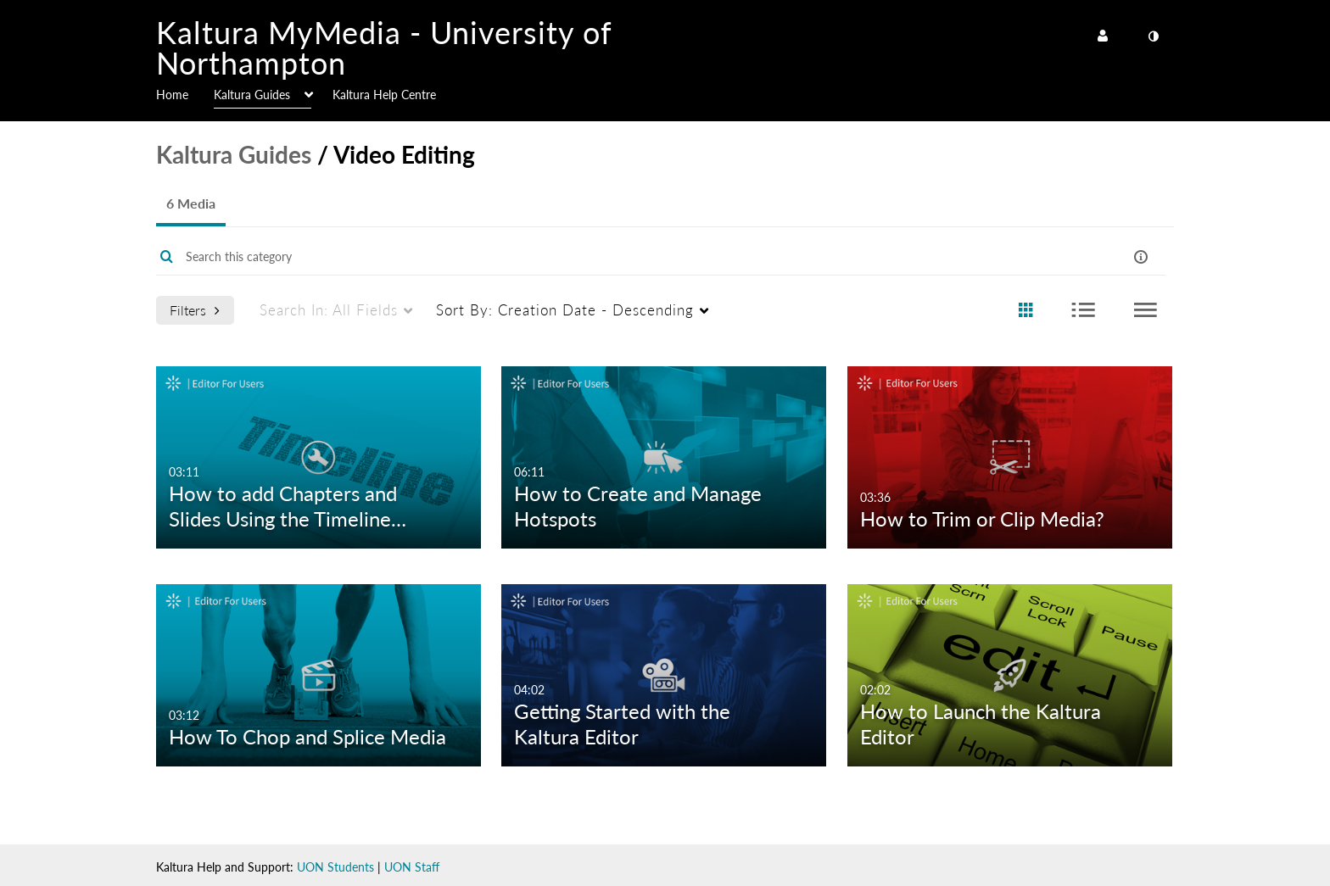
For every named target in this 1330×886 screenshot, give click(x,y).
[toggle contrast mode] (1153, 36)
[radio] (1025, 310)
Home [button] (172, 94)
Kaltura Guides (233, 154)
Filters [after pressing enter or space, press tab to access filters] (195, 310)
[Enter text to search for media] (607, 256)
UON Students (335, 867)
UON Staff (411, 867)
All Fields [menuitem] (329, 310)
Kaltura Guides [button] (252, 94)
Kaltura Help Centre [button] (384, 94)
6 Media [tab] (190, 203)
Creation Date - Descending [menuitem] (565, 310)
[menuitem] (185, 93)
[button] (1141, 256)
